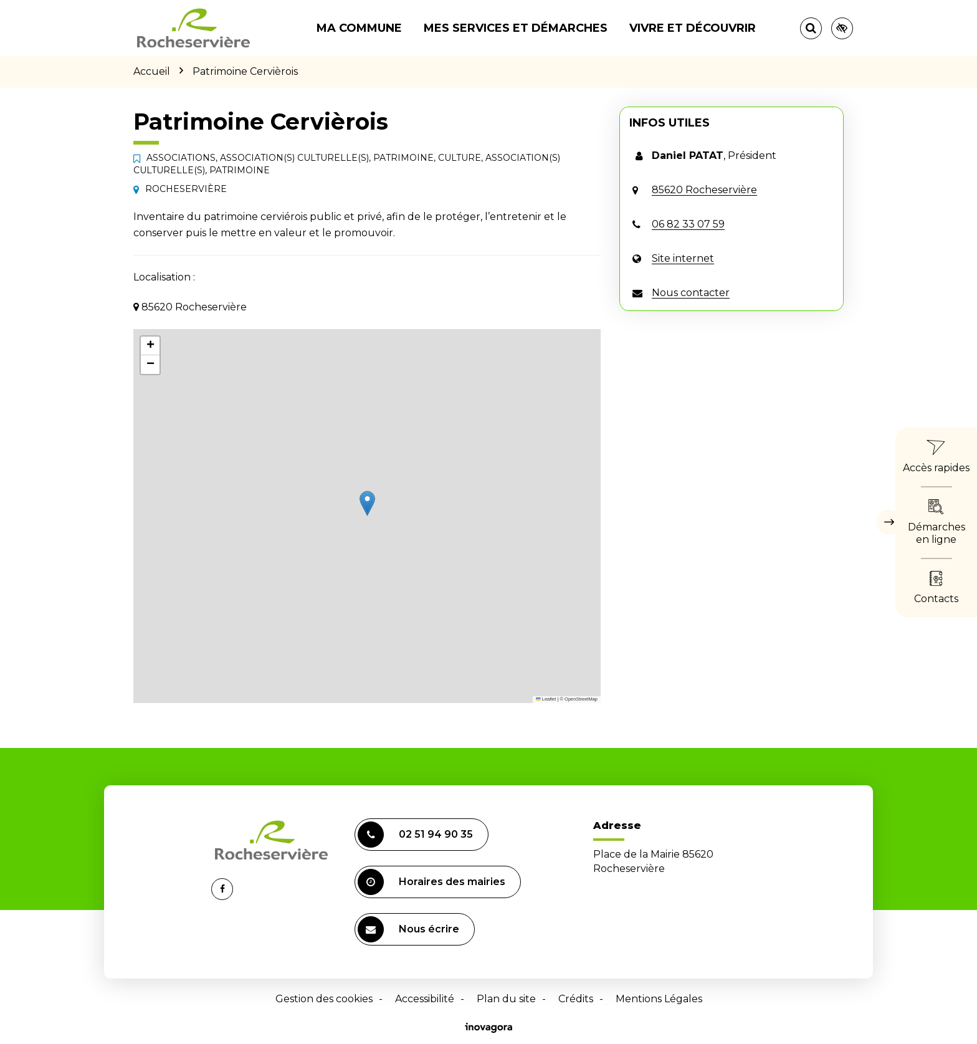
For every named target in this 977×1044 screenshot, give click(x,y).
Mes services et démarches (516, 28)
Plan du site (506, 999)
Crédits (575, 999)
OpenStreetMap (581, 699)
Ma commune (359, 28)
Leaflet (546, 699)
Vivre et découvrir (692, 28)
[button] (367, 503)
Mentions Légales (659, 999)
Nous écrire (408, 929)
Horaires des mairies (431, 882)
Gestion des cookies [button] (324, 999)
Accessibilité (424, 999)
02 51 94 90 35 (415, 834)
